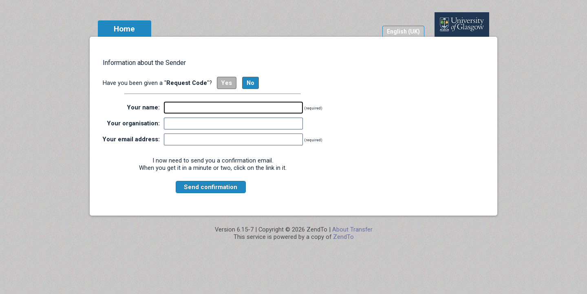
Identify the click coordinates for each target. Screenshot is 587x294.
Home (124, 28)
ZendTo (343, 237)
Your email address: (131, 139)
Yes (226, 83)
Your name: (143, 107)
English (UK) (403, 31)
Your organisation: (133, 123)
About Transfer (352, 229)
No (250, 83)
